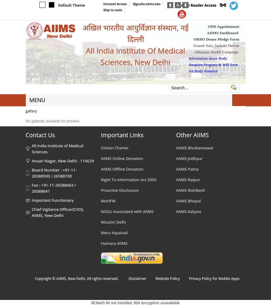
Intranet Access (115, 4)
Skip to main (112, 10)
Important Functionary (53, 200)
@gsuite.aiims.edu (147, 4)
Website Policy (167, 278)
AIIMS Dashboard (223, 33)
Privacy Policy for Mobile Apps (214, 278)
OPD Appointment (223, 26)
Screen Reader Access (197, 5)
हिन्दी (223, 5)
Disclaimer (138, 278)
